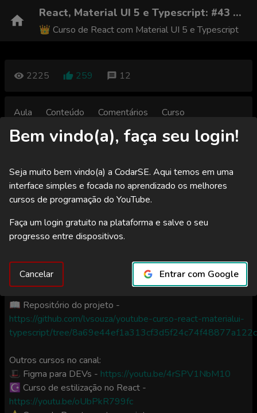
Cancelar (36, 274)
